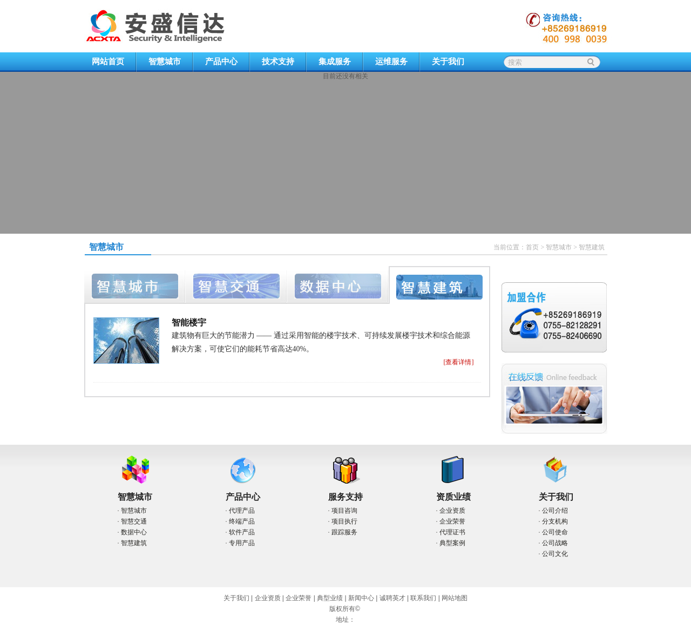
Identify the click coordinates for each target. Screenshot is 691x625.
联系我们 (423, 598)
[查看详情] (459, 362)
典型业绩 (330, 598)
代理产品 (242, 510)
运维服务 (391, 61)
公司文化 (555, 554)
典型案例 (452, 543)
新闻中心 (361, 598)
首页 (532, 247)
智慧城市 (164, 61)
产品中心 (221, 61)
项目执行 (344, 521)
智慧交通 (134, 521)
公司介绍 (555, 510)
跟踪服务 (344, 532)
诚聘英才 (392, 598)
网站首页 (108, 61)
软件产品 (242, 532)
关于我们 (448, 61)
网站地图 (455, 598)
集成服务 (335, 61)
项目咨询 (344, 510)
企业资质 (452, 510)
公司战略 (555, 543)
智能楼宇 (189, 322)
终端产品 (242, 521)
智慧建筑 (134, 543)
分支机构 (555, 521)
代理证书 (452, 532)
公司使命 (555, 532)
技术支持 (278, 61)
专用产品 (242, 543)
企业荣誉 (452, 521)
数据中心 (134, 532)
